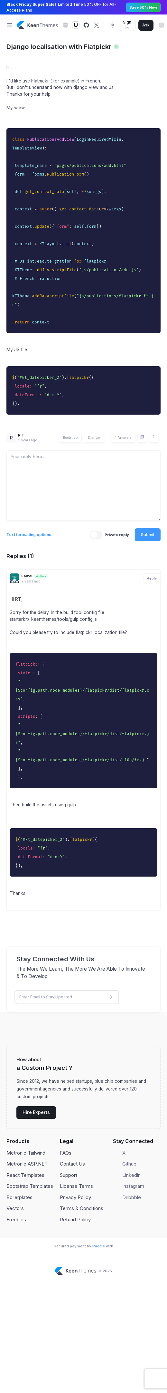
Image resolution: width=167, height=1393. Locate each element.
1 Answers (123, 437)
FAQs (65, 1153)
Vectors (15, 1208)
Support (68, 1175)
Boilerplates (19, 1197)
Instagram (133, 1186)
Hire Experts (36, 1112)
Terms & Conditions (81, 1208)
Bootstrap (70, 437)
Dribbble (131, 1197)
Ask (146, 25)
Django (94, 437)
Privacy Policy (75, 1197)
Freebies (16, 1219)
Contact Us (72, 1164)
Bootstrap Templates (29, 1186)
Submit (147, 534)
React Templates (25, 1175)
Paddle (98, 1246)
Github (129, 1164)
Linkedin (131, 1175)
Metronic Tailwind (25, 1153)
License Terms (76, 1186)
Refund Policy (75, 1219)
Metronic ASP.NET (27, 1164)
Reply (152, 578)
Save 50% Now (143, 7)
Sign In (127, 25)
